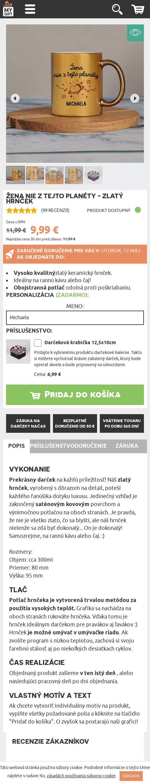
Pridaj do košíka (82, 393)
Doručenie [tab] (91, 446)
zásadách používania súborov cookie (81, 776)
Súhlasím (131, 776)
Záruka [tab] (127, 446)
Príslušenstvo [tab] (52, 446)
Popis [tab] (16, 446)
